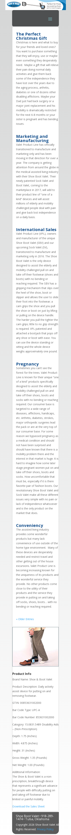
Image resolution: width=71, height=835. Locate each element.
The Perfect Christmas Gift (31, 36)
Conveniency (29, 525)
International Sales (36, 229)
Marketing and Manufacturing (32, 138)
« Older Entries (25, 619)
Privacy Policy (45, 829)
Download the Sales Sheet (28, 806)
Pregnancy (27, 364)
